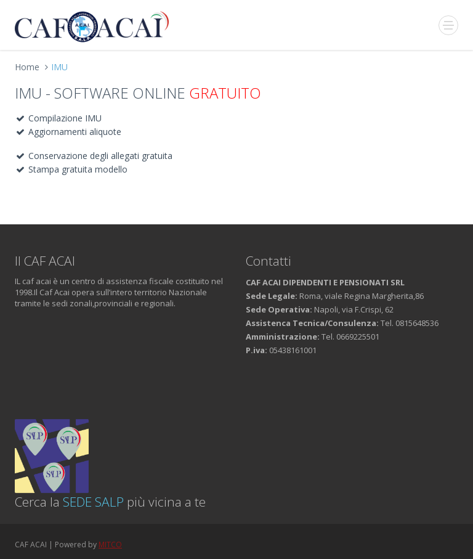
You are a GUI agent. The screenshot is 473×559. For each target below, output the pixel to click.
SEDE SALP (93, 501)
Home (27, 67)
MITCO (110, 544)
